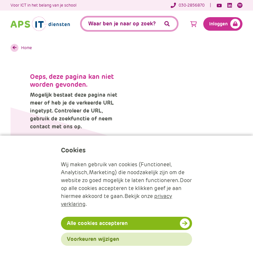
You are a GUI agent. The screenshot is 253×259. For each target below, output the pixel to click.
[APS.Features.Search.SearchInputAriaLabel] (129, 24)
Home (26, 47)
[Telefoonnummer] (191, 5)
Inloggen (218, 24)
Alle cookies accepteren (97, 223)
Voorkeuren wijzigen (93, 239)
